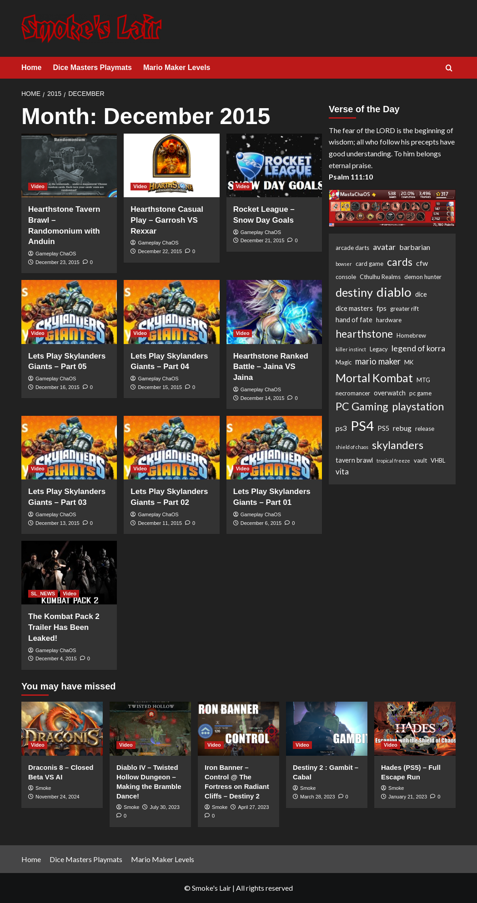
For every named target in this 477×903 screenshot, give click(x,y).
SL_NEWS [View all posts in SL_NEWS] (43, 593)
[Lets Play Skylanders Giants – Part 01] (274, 447)
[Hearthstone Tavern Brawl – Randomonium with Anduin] (69, 165)
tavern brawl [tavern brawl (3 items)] (354, 460)
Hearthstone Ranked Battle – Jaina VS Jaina (270, 367)
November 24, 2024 (57, 796)
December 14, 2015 (263, 398)
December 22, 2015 (160, 251)
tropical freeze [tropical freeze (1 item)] (393, 461)
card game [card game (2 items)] (369, 263)
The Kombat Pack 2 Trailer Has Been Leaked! (64, 627)
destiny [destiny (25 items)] (354, 292)
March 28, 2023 (317, 796)
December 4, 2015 (56, 658)
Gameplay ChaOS (55, 253)
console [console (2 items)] (346, 276)
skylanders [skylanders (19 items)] (397, 445)
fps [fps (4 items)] (382, 308)
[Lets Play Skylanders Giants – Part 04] (171, 312)
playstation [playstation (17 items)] (418, 406)
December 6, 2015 (261, 523)
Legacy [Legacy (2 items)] (379, 349)
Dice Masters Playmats (92, 67)
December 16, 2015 (57, 387)
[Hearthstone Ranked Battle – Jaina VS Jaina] (274, 312)
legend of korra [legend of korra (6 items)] (418, 348)
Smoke (43, 788)
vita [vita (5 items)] (342, 471)
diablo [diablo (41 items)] (394, 291)
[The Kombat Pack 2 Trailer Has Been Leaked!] (69, 572)
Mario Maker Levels (177, 67)
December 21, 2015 (263, 240)
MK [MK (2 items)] (408, 362)
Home (31, 67)
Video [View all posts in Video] (38, 186)
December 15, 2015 (160, 387)
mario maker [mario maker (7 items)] (378, 361)
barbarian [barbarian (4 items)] (414, 247)
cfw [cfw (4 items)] (422, 263)
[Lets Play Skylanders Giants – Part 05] (69, 312)
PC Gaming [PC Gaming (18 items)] (362, 406)
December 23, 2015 (57, 262)
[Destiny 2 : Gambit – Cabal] (326, 729)
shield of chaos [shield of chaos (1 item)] (352, 447)
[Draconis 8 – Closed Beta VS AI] (62, 729)
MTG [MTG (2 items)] (423, 380)
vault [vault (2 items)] (420, 460)
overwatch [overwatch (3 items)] (390, 393)
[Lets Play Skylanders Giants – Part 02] (171, 447)
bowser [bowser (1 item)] (344, 264)
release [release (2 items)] (424, 428)
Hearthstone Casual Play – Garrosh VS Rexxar (167, 220)
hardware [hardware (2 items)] (389, 320)
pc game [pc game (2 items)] (420, 393)
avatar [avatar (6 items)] (384, 247)
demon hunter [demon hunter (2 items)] (423, 276)
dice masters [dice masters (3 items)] (354, 308)
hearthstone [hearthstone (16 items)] (364, 333)
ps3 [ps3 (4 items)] (341, 428)
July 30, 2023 (164, 807)
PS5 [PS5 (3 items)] (383, 428)
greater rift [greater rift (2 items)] (404, 308)
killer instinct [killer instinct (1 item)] (351, 349)
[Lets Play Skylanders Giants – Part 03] (69, 447)
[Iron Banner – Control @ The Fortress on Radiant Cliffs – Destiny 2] (238, 729)
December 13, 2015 (57, 523)
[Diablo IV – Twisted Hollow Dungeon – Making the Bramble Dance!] (150, 729)
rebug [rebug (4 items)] (402, 428)
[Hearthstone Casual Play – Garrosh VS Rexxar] (171, 165)
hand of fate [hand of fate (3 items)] (354, 320)
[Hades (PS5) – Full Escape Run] (415, 729)
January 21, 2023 (407, 796)
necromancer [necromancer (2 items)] (353, 393)
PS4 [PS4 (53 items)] (362, 426)
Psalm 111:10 (351, 176)
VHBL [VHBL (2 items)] (438, 460)
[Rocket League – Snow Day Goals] (274, 165)
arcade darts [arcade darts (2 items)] (352, 247)
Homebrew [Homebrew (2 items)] (411, 335)
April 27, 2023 (253, 807)
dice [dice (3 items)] (421, 294)
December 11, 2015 (160, 523)
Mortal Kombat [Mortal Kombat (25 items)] (374, 377)
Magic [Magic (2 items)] (343, 362)
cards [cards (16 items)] (399, 261)
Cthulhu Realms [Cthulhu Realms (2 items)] (380, 276)
